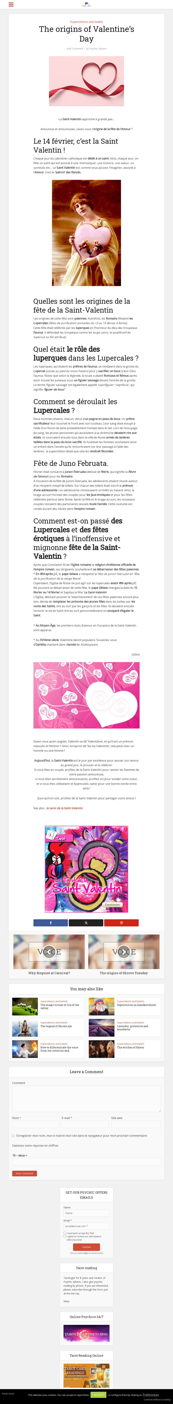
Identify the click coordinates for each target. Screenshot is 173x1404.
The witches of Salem (130, 1047)
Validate (86, 1247)
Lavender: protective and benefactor (132, 1027)
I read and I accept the (80, 1233)
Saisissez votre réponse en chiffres (35, 1145)
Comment (18, 1083)
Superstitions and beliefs (86, 22)
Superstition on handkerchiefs (136, 1005)
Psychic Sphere (97, 48)
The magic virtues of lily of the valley (60, 1006)
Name (67, 1207)
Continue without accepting (157, 1399)
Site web (116, 1118)
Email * (68, 1220)
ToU (92, 1233)
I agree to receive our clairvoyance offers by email (84, 1238)
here (86, 1253)
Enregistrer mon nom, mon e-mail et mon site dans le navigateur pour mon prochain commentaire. (82, 1136)
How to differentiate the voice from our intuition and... (59, 1049)
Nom (16, 1118)
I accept (98, 1395)
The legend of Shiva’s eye (56, 1026)
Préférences (151, 1395)
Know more (8, 1393)
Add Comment (75, 48)
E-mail (67, 1118)
